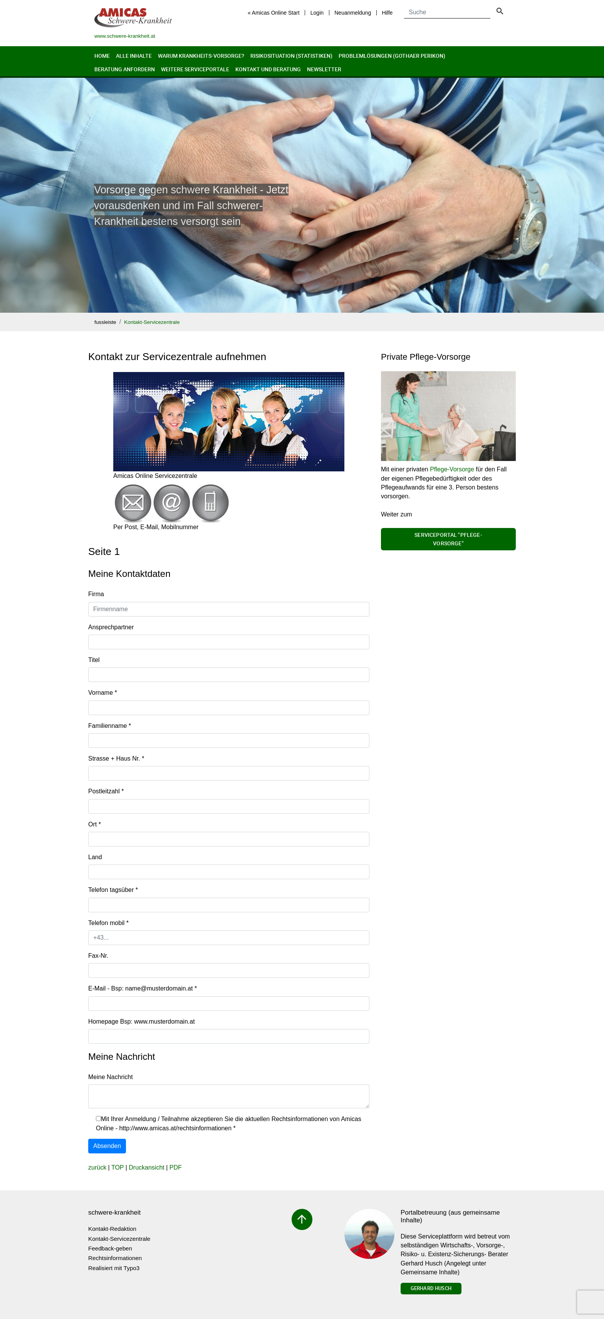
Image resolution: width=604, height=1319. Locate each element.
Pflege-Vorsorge (452, 469)
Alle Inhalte (134, 55)
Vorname (102, 692)
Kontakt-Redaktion (112, 1228)
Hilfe (387, 12)
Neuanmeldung (352, 12)
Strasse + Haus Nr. (116, 758)
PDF (175, 1167)
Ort (94, 824)
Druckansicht (146, 1167)
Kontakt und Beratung (268, 69)
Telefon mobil (108, 923)
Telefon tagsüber (113, 890)
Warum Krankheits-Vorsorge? (201, 55)
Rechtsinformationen (115, 1258)
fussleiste (105, 322)
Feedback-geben (110, 1248)
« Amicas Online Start (274, 12)
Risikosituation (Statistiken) (291, 55)
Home (102, 55)
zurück (97, 1167)
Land (95, 857)
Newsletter (324, 69)
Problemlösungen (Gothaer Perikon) (392, 55)
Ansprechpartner (111, 627)
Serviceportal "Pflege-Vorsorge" (448, 539)
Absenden (107, 1146)
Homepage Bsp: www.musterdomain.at (141, 1021)
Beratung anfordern (124, 69)
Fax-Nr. (98, 955)
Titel (94, 660)
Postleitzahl (106, 791)
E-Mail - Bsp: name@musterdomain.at (142, 988)
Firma (96, 594)
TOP (117, 1167)
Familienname (109, 725)
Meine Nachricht (110, 1077)
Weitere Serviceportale (195, 69)
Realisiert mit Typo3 (113, 1268)
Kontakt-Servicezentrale (152, 322)
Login (317, 12)
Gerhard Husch (431, 1288)
